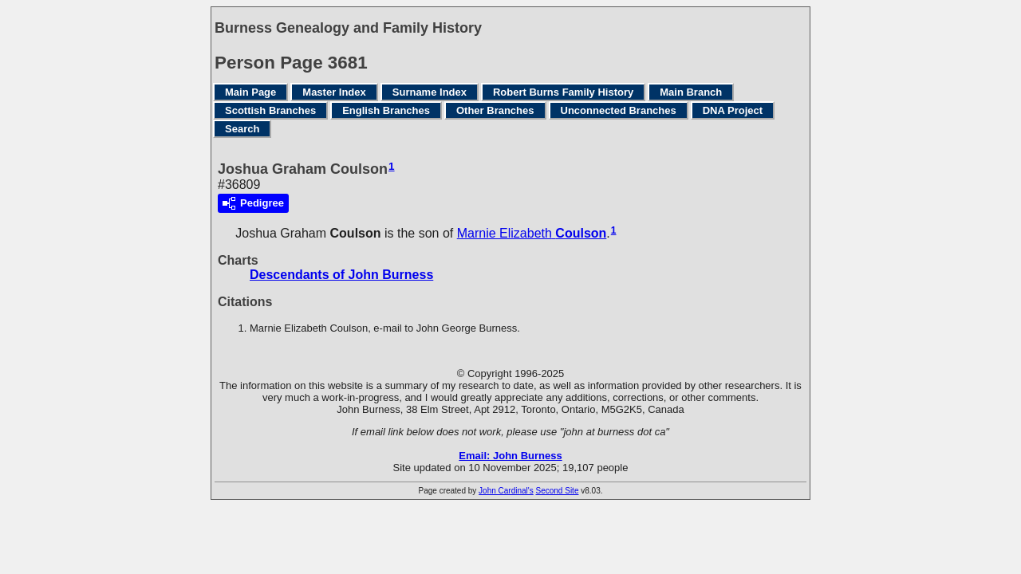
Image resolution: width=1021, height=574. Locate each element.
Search (242, 129)
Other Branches (495, 110)
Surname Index (429, 92)
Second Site (557, 490)
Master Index (333, 92)
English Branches (386, 110)
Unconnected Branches (618, 110)
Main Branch (691, 92)
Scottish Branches (270, 110)
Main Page (250, 92)
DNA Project (733, 110)
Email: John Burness (510, 456)
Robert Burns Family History (563, 92)
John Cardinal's (506, 490)
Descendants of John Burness (341, 274)
